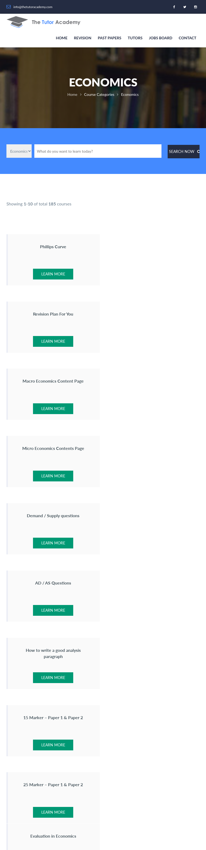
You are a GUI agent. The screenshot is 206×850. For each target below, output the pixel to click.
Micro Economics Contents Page (153, 313)
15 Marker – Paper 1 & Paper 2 (153, 448)
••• (110, 576)
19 (123, 576)
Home (61, 38)
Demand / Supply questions (53, 381)
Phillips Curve (53, 246)
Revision (82, 38)
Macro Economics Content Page (52, 313)
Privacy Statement (119, 834)
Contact (187, 38)
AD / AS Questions (153, 381)
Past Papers (109, 38)
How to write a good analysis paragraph (52, 451)
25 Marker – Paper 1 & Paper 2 (53, 515)
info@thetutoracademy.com (35, 718)
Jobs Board (160, 38)
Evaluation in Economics (153, 515)
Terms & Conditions (150, 834)
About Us (85, 670)
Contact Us (87, 680)
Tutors (135, 38)
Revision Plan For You (153, 246)
